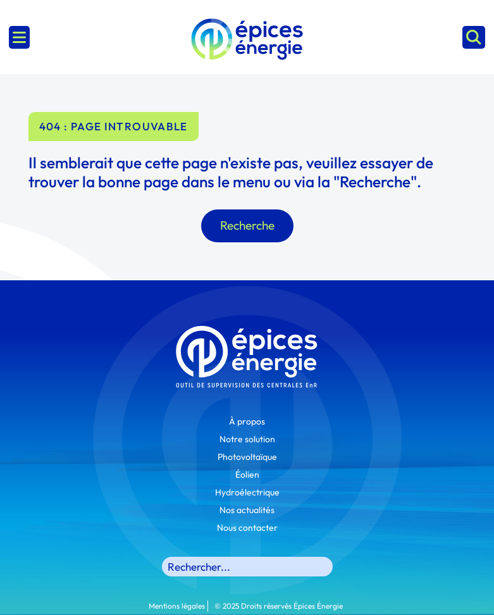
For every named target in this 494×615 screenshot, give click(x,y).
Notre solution (247, 439)
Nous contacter (247, 527)
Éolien (247, 474)
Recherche (247, 225)
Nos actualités (247, 510)
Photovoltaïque (247, 457)
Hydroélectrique (247, 492)
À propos (247, 421)
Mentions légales (177, 606)
